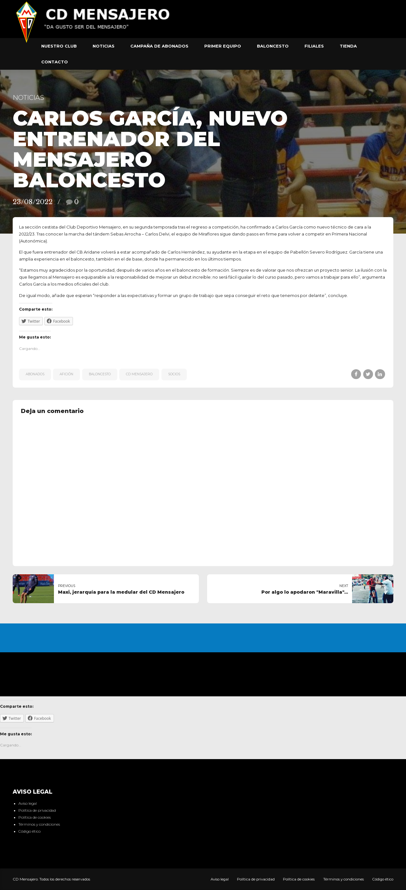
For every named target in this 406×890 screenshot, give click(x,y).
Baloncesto (273, 45)
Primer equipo (222, 45)
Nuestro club (59, 45)
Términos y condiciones (39, 824)
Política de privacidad (37, 810)
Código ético (29, 831)
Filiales (314, 45)
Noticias (104, 45)
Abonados (35, 374)
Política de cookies (34, 817)
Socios (174, 374)
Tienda (348, 45)
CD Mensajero (139, 374)
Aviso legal (27, 803)
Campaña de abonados (159, 45)
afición (66, 374)
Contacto (54, 61)
